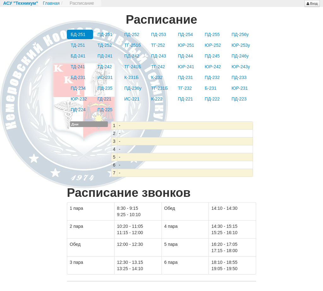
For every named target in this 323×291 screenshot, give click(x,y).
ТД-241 (78, 66)
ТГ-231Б (159, 88)
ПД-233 (239, 77)
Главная (51, 3)
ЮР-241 (186, 66)
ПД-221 (185, 98)
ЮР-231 (240, 88)
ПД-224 (78, 109)
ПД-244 (185, 55)
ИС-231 (105, 77)
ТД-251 (78, 45)
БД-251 (78, 34)
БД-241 (78, 55)
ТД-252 (104, 45)
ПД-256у (240, 34)
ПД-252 (131, 34)
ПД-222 (212, 98)
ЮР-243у (241, 66)
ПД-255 (212, 34)
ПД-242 (131, 55)
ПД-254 (185, 34)
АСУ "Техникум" (20, 3)
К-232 (156, 77)
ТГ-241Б (132, 66)
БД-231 (78, 77)
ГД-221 (104, 98)
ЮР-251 (186, 45)
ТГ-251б (132, 45)
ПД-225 (105, 109)
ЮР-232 (79, 98)
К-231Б (131, 77)
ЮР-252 (213, 45)
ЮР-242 (213, 66)
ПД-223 (239, 98)
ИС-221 (131, 98)
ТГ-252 (158, 45)
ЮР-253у (241, 45)
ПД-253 (158, 34)
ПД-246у (240, 55)
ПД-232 (212, 77)
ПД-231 (185, 77)
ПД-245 (212, 55)
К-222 (156, 98)
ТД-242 (104, 66)
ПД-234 (78, 88)
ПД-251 (105, 34)
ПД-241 (105, 55)
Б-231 (210, 88)
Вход (312, 3)
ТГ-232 (185, 88)
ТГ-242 (158, 66)
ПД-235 (105, 88)
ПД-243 (158, 55)
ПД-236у (133, 88)
